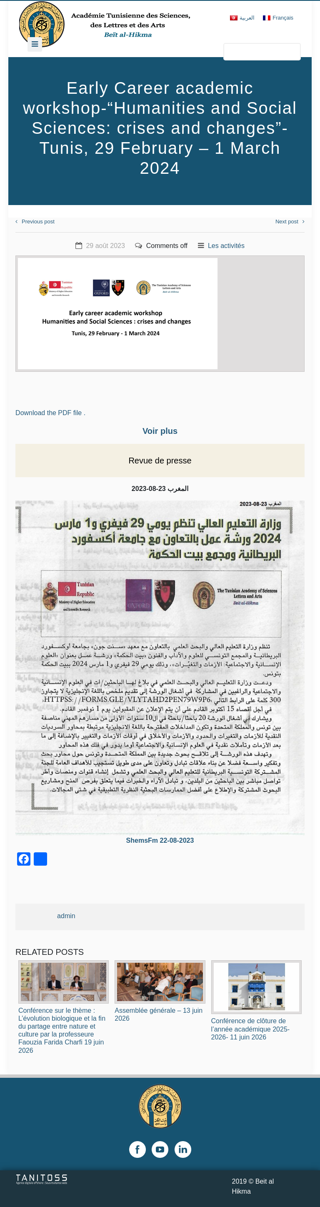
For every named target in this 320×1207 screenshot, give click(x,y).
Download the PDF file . (50, 412)
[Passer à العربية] (242, 18)
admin (66, 915)
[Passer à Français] (278, 18)
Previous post (35, 221)
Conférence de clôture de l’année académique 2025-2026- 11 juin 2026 (250, 1028)
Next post (290, 221)
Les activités (226, 245)
